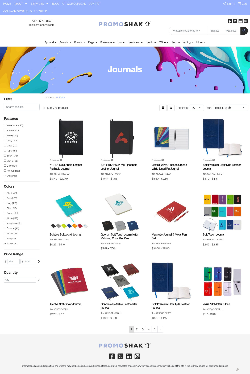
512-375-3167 (42, 21)
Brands (78, 42)
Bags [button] (91, 42)
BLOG (55, 3)
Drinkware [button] (106, 42)
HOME (7, 3)
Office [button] (162, 42)
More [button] (199, 42)
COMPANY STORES (15, 11)
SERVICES (37, 3)
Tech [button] (174, 42)
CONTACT (95, 3)
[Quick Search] (188, 31)
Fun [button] (120, 42)
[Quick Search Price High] (232, 31)
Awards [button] (64, 42)
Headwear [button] (134, 42)
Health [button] (149, 42)
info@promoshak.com (42, 25)
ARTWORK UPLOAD (74, 3)
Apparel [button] (49, 42)
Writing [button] (187, 42)
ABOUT (18, 3)
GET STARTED (38, 11)
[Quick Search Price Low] (216, 31)
